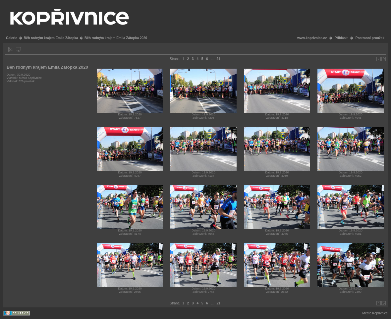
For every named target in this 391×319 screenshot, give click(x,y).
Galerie (11, 38)
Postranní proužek (370, 38)
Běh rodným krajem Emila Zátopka (51, 38)
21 (218, 59)
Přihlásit (341, 38)
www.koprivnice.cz (312, 38)
